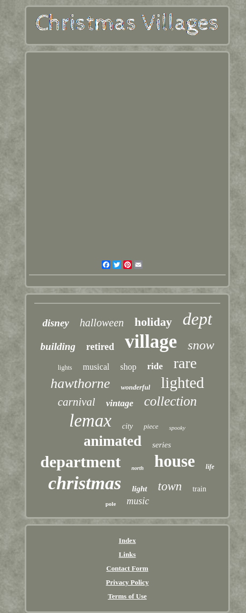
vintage (119, 403)
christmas (84, 483)
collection (170, 401)
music (137, 501)
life (210, 466)
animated (112, 441)
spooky (177, 427)
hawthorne (80, 383)
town (170, 486)
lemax (90, 420)
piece (151, 426)
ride (154, 366)
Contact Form (127, 568)
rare (185, 363)
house (174, 461)
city (127, 426)
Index (127, 540)
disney (55, 322)
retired (100, 346)
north (137, 468)
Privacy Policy (127, 582)
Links (127, 554)
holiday (153, 321)
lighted (182, 382)
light (139, 488)
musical (96, 366)
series (161, 444)
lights (65, 367)
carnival (76, 401)
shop (128, 366)
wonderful (135, 387)
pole (111, 503)
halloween (102, 322)
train (199, 489)
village (151, 341)
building (57, 346)
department (80, 461)
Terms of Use (127, 596)
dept (197, 318)
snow (201, 345)
